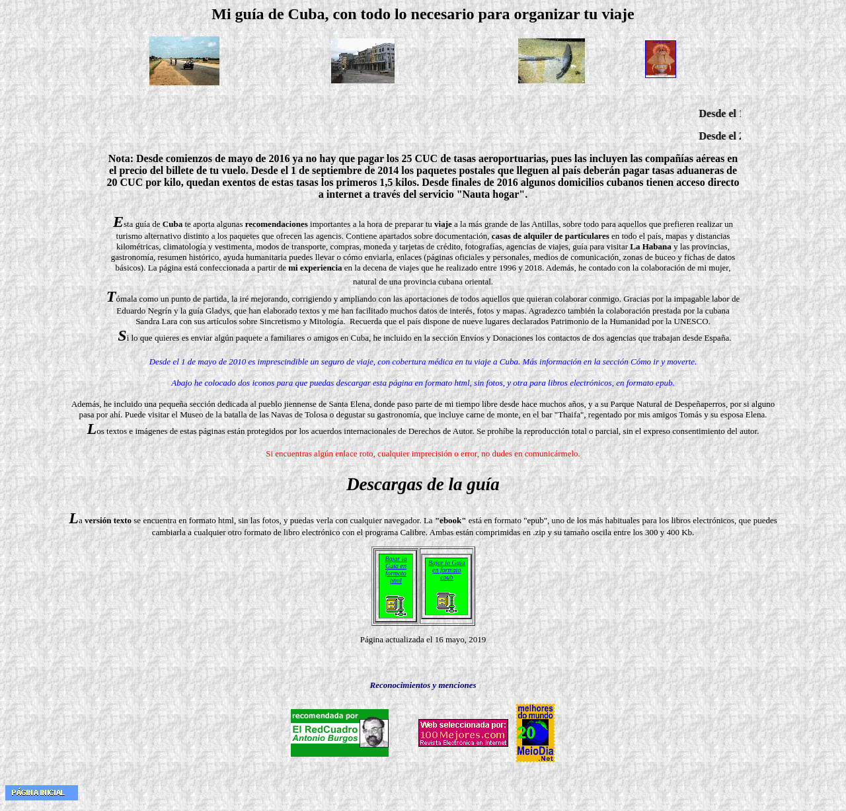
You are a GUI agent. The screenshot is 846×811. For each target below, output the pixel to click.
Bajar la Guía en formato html (395, 569)
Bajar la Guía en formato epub (446, 570)
